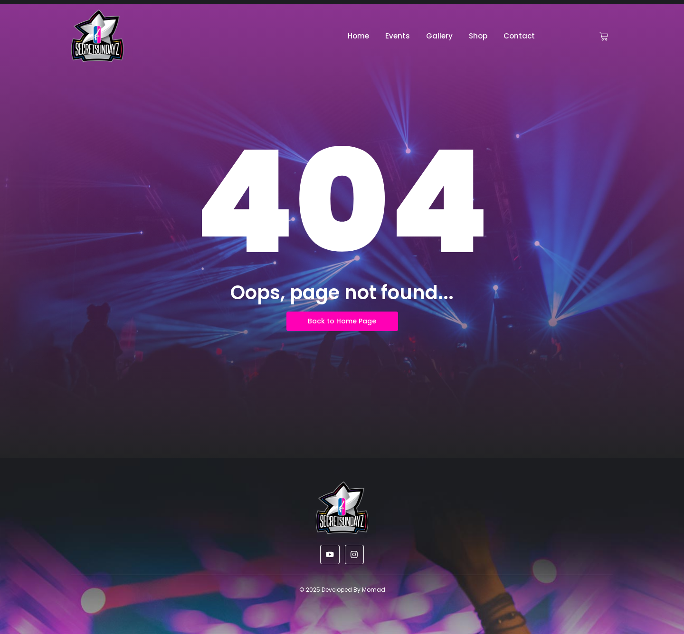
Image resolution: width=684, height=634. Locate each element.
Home (358, 36)
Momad (373, 590)
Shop (478, 36)
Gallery (439, 36)
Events (397, 36)
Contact (519, 36)
